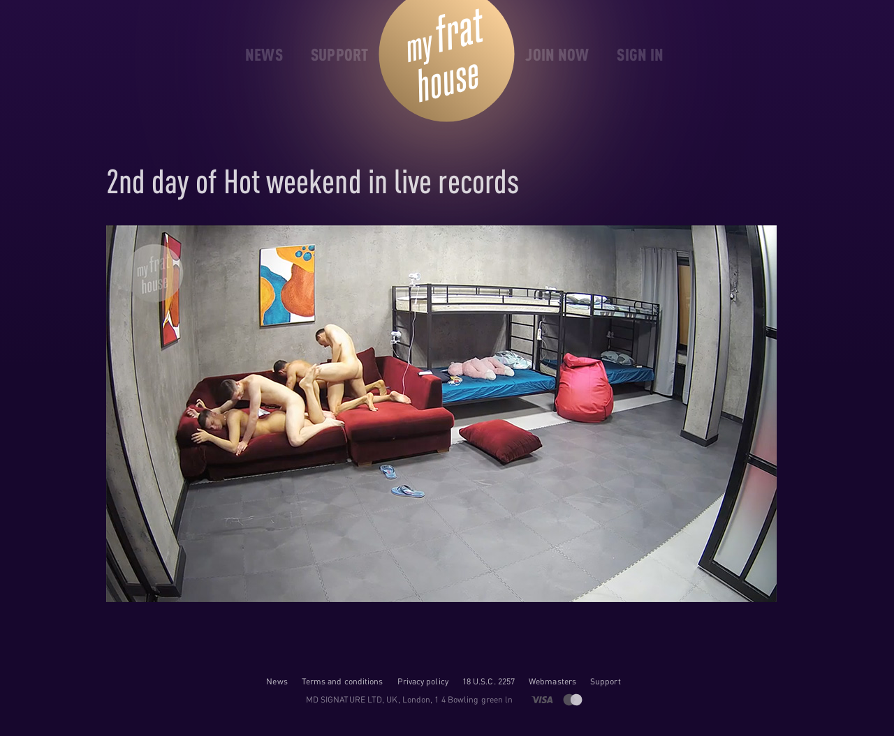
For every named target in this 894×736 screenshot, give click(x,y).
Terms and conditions (342, 681)
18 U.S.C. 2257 (488, 681)
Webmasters (552, 681)
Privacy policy (422, 681)
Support (605, 681)
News (276, 681)
